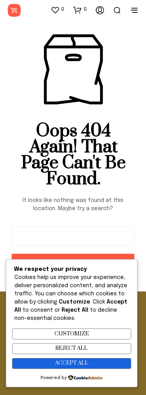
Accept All (71, 363)
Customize (72, 333)
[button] (57, 10)
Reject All (71, 348)
